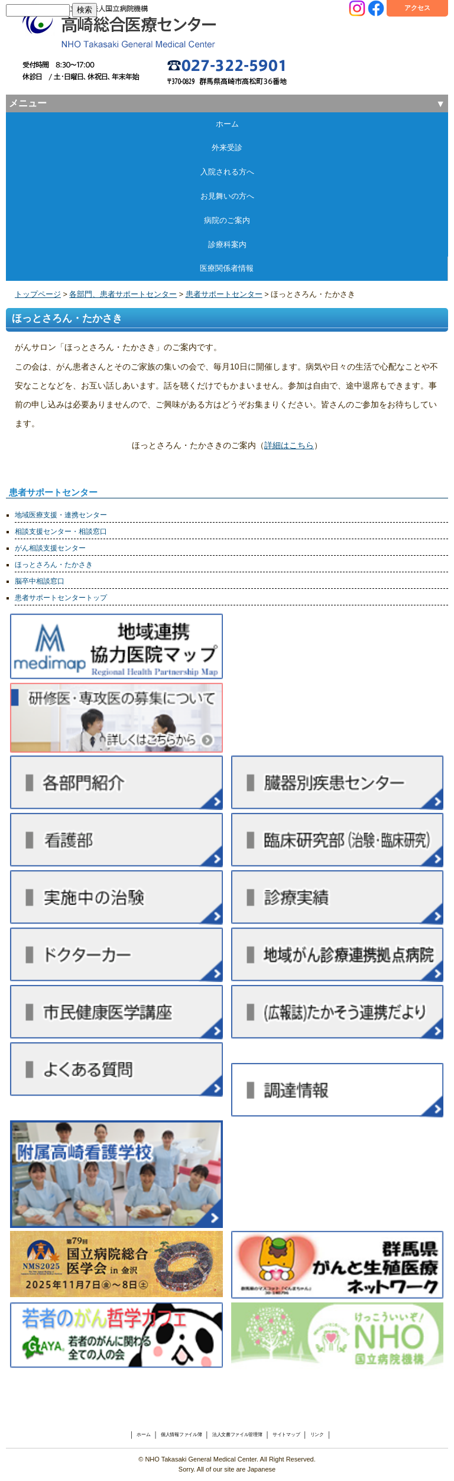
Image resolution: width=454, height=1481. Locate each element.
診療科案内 (227, 244)
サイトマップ (286, 1434)
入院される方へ (227, 171)
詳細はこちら (289, 445)
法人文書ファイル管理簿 (237, 1434)
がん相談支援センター (50, 548)
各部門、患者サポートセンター (123, 294)
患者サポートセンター (224, 294)
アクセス (417, 7)
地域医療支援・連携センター (61, 515)
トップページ (38, 294)
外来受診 (227, 147)
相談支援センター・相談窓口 (61, 531)
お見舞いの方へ (227, 196)
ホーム (227, 123)
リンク (317, 1434)
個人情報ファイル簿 (181, 1434)
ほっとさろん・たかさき (54, 564)
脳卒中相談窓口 (39, 581)
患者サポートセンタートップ (61, 598)
